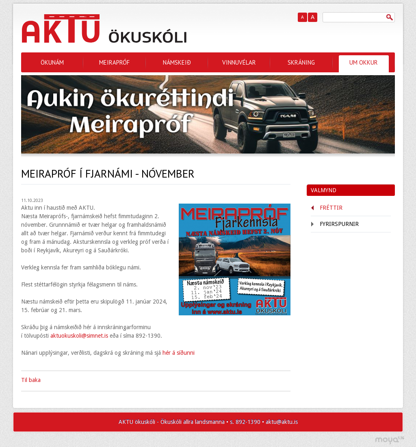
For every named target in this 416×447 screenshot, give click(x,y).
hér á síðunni (178, 352)
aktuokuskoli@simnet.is (79, 335)
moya (389, 440)
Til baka (31, 380)
